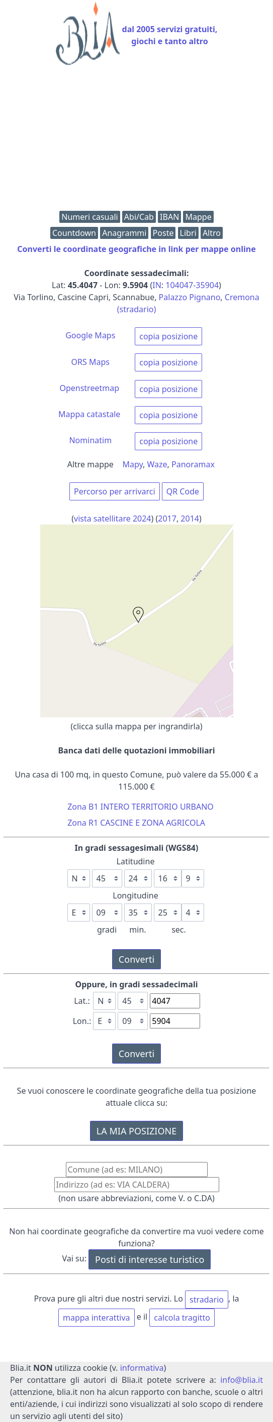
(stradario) (136, 309)
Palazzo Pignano (190, 297)
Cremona (242, 297)
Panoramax (193, 464)
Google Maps (90, 335)
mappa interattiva (96, 1317)
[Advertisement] (136, 140)
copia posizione (168, 336)
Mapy (133, 464)
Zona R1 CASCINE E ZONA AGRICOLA (136, 822)
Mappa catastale (89, 414)
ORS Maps (90, 361)
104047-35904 (192, 285)
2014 (189, 518)
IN (156, 285)
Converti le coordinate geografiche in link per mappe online (136, 248)
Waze (157, 464)
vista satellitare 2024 (112, 518)
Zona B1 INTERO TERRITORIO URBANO (140, 806)
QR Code (182, 491)
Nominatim (90, 440)
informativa (142, 1367)
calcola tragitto (182, 1317)
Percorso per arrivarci (114, 491)
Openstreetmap (89, 388)
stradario (207, 1299)
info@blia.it (241, 1379)
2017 (167, 518)
